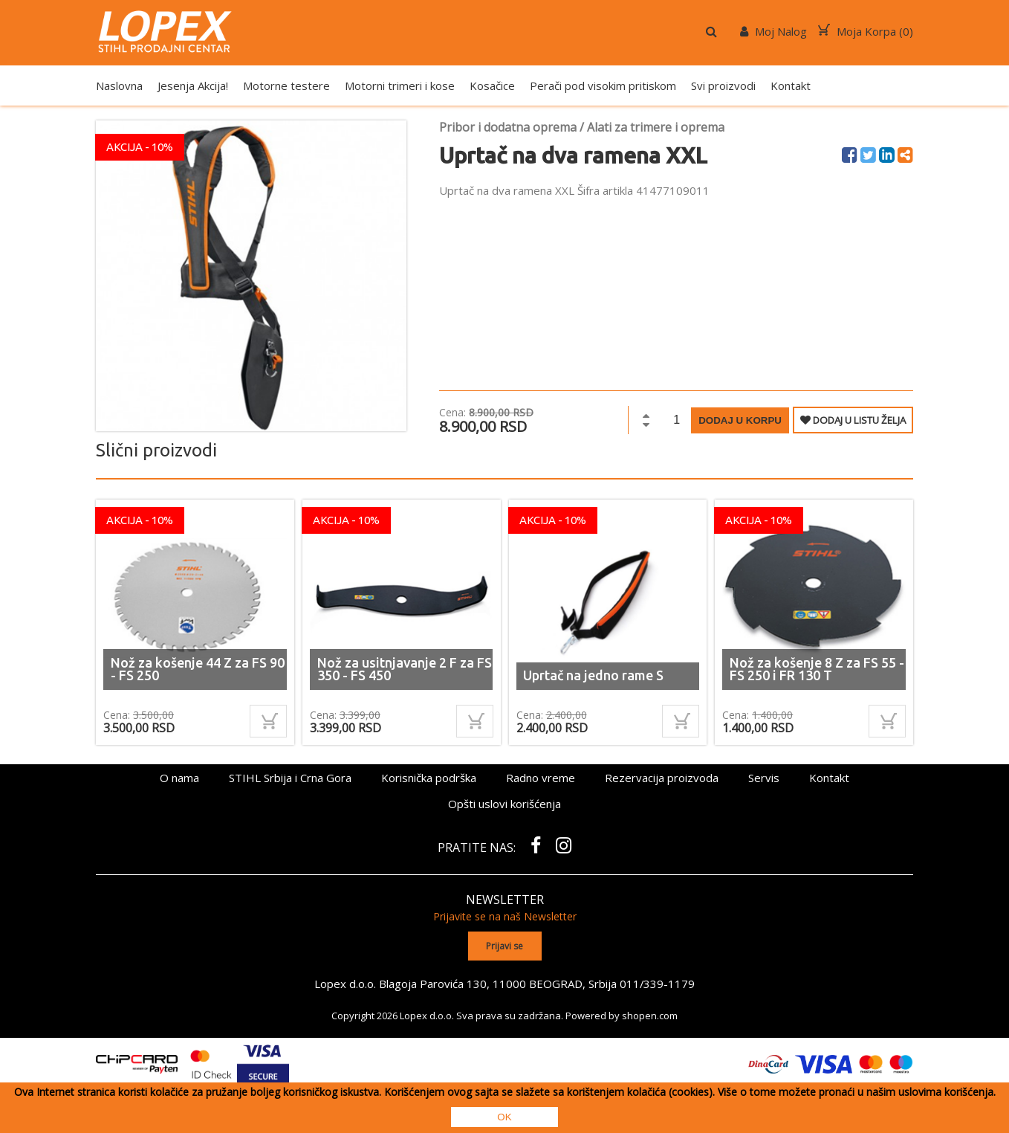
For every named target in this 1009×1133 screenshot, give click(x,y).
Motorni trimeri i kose (400, 85)
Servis (763, 777)
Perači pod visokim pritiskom (603, 85)
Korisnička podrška (428, 777)
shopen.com (650, 1014)
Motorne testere (286, 85)
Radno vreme (540, 777)
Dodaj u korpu (740, 420)
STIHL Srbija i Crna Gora (290, 777)
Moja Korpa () (865, 31)
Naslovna (119, 85)
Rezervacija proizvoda (661, 777)
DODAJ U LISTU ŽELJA (853, 420)
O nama (179, 777)
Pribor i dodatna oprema (508, 127)
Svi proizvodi (723, 85)
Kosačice (492, 85)
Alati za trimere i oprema (655, 127)
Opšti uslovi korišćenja (504, 803)
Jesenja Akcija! (193, 85)
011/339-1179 (657, 982)
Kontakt (790, 85)
